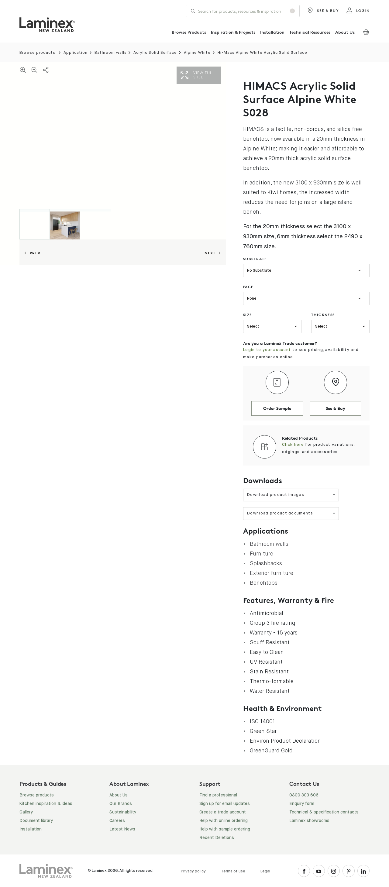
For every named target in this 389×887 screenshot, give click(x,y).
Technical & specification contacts (324, 812)
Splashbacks (266, 563)
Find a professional (218, 795)
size (247, 314)
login (358, 10)
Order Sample (277, 408)
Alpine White (197, 53)
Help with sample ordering (224, 829)
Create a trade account (222, 812)
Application (76, 53)
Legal (265, 871)
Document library (36, 821)
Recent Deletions (216, 838)
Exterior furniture (271, 573)
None (251, 299)
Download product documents (291, 513)
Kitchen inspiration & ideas (45, 804)
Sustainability (122, 812)
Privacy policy (193, 871)
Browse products (37, 53)
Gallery (26, 812)
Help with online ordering (223, 821)
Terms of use (233, 871)
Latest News (122, 829)
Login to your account (267, 350)
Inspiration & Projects (233, 32)
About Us (345, 32)
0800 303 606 (303, 795)
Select (253, 326)
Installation (272, 32)
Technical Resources (309, 32)
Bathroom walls (111, 53)
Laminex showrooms (309, 821)
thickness (323, 314)
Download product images (291, 495)
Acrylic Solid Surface (155, 53)
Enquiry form (301, 804)
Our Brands (120, 804)
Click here (293, 445)
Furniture (261, 554)
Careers (117, 821)
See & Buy (323, 10)
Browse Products (189, 32)
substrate (255, 258)
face (248, 286)
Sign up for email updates (224, 804)
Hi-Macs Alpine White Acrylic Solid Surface (262, 53)
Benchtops (263, 583)
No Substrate (259, 271)
